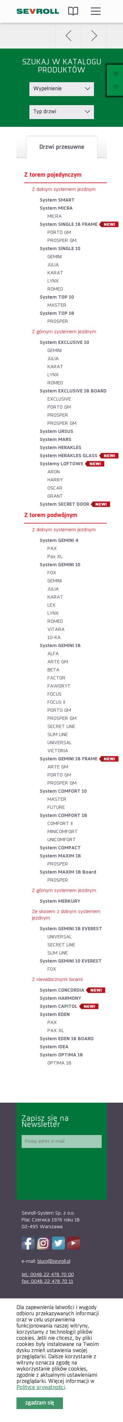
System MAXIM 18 (60, 856)
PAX (52, 548)
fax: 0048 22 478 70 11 (47, 1281)
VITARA (56, 629)
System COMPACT (60, 847)
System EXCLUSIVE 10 (64, 342)
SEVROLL (37, 11)
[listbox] (61, 89)
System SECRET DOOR (64, 504)
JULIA (53, 264)
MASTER (57, 305)
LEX (51, 605)
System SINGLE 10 (60, 248)
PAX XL (55, 1030)
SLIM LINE (57, 734)
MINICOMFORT (62, 831)
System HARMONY (60, 998)
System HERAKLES (60, 447)
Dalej (94, 36)
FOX (51, 572)
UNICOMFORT (61, 839)
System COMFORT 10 (63, 791)
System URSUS (56, 431)
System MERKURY (60, 901)
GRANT (55, 496)
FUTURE (56, 807)
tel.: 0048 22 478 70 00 (48, 1274)
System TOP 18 (57, 313)
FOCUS (54, 694)
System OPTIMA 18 (61, 1055)
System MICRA (56, 208)
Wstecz (68, 36)
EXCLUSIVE (59, 399)
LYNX (53, 281)
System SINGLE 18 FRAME (68, 224)
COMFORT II (60, 823)
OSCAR (55, 488)
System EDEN (55, 1014)
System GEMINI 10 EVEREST (71, 961)
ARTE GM (57, 661)
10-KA (54, 637)
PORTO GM (59, 232)
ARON (53, 471)
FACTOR (56, 678)
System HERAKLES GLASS (68, 455)
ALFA (53, 653)
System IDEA (54, 1046)
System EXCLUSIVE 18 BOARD (73, 391)
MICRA (54, 216)
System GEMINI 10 (60, 564)
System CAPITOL (58, 1006)
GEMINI (54, 256)
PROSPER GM (62, 240)
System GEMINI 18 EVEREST (71, 928)
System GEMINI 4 (59, 540)
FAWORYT (59, 686)
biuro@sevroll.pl (53, 1261)
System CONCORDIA (62, 990)
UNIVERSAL (59, 742)
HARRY (55, 480)
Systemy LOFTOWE (61, 463)
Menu (95, 11)
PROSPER (57, 321)
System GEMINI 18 (60, 645)
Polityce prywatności (40, 1387)
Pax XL (55, 556)
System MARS (55, 439)
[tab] (62, 147)
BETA (53, 669)
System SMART (57, 200)
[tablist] (61, 615)
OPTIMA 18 (59, 1063)
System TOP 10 (57, 297)
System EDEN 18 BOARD (67, 1038)
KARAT (55, 272)
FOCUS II (56, 702)
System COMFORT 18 (63, 815)
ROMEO (55, 289)
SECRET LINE (61, 726)
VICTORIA (57, 750)
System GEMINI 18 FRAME (68, 758)
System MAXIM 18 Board (68, 872)
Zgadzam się (39, 1403)
